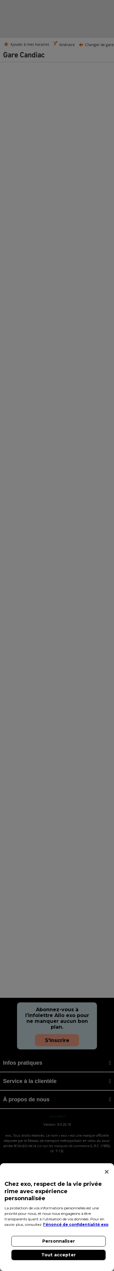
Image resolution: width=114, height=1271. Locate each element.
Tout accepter (58, 1255)
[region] (57, 1217)
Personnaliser (58, 1241)
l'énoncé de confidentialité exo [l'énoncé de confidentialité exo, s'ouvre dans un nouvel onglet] (76, 1224)
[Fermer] (106, 1172)
